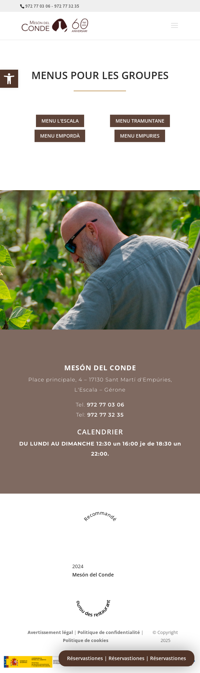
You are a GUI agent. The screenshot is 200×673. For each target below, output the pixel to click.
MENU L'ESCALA (60, 121)
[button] (9, 79)
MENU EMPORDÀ (60, 136)
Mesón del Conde (93, 574)
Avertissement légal (50, 632)
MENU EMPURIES (140, 136)
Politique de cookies (85, 640)
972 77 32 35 (105, 414)
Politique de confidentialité (108, 632)
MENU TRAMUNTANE (140, 121)
